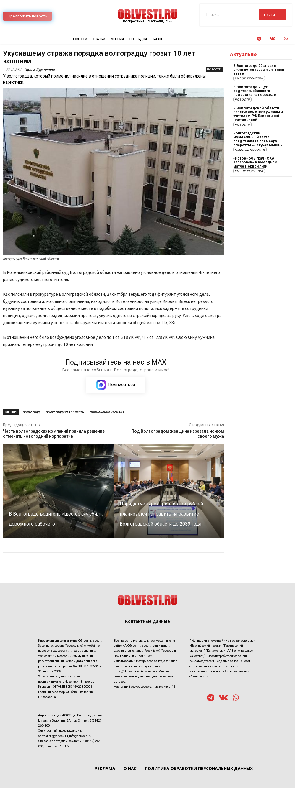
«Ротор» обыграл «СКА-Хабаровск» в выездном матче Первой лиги (255, 162)
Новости (214, 69)
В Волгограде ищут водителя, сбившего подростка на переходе (254, 90)
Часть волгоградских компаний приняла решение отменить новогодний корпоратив (54, 434)
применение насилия (107, 412)
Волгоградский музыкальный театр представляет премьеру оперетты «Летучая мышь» (259, 139)
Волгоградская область (65, 412)
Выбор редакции (249, 78)
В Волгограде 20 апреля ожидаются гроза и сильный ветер (258, 69)
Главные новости (250, 149)
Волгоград (31, 412)
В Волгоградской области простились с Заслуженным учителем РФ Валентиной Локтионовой (258, 114)
